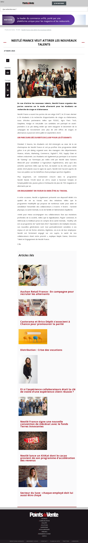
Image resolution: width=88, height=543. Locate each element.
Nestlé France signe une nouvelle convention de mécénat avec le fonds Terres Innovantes (44, 424)
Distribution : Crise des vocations (41, 350)
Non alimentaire (44, 529)
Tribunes (44, 531)
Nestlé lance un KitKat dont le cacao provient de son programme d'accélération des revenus (47, 458)
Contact (44, 541)
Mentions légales (17, 541)
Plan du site (55, 541)
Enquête (44, 523)
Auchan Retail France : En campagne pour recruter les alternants (47, 292)
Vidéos (44, 536)
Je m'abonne (59, 3)
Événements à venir (44, 534)
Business (44, 518)
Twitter (66, 541)
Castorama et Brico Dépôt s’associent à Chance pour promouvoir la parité (45, 322)
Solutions (44, 525)
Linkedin (75, 541)
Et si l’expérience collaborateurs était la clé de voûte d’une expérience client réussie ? (47, 390)
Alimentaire (44, 527)
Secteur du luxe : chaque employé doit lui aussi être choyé (46, 494)
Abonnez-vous (32, 541)
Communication (44, 521)
